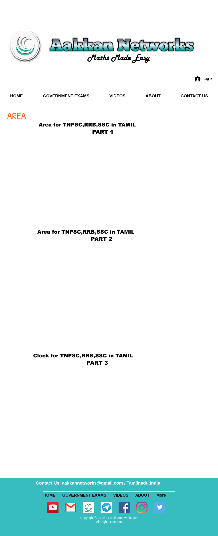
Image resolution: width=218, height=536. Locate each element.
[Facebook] (124, 507)
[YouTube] (53, 507)
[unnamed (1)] (106, 507)
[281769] (70, 507)
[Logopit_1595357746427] (88, 507)
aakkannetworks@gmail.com (92, 483)
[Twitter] (159, 507)
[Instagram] (141, 507)
